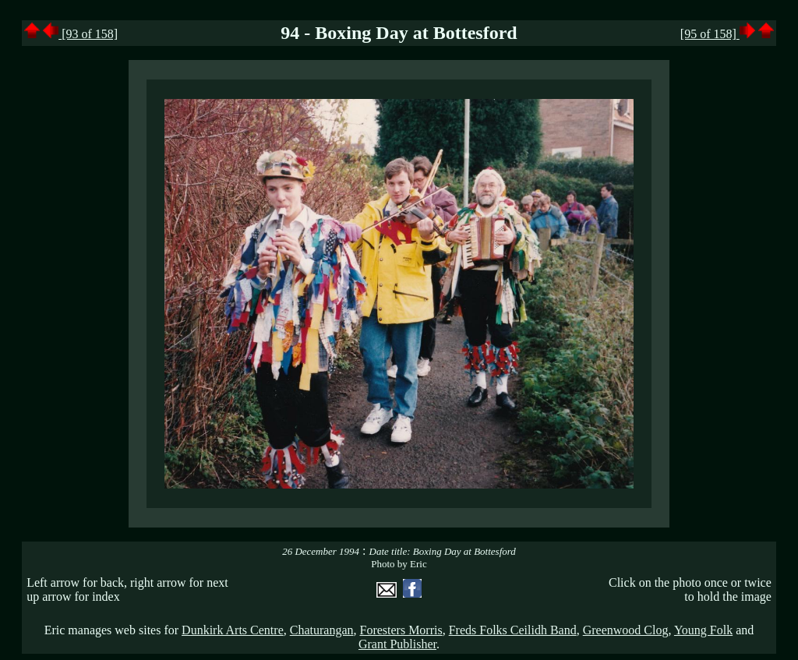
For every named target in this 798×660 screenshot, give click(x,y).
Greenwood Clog (626, 630)
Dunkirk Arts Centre (233, 630)
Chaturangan (322, 630)
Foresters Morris (400, 630)
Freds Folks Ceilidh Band (513, 630)
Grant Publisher (397, 644)
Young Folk (703, 630)
